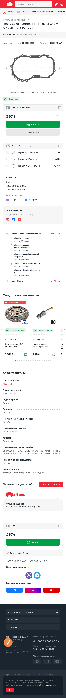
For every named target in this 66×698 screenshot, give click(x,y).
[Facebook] (13, 219)
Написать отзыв (51, 484)
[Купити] (25, 354)
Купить (33, 124)
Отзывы (37, 34)
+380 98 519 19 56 (15, 189)
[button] (32, 83)
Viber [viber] (11, 200)
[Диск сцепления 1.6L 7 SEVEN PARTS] (17, 328)
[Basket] (61, 4)
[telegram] (37, 575)
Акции (8, 12)
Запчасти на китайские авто (43, 12)
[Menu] (4, 4)
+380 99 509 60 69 (16, 186)
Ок (10, 690)
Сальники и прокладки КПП (18, 20)
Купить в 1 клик (33, 132)
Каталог (22, 12)
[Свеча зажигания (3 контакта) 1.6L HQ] (45, 328)
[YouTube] (19, 219)
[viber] (28, 575)
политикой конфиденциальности (46, 685)
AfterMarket (8, 384)
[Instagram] (7, 219)
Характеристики (24, 34)
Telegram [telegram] (30, 200)
